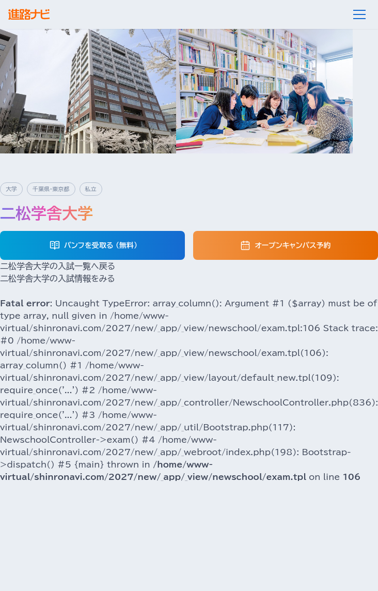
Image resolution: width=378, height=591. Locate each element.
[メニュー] (359, 14)
